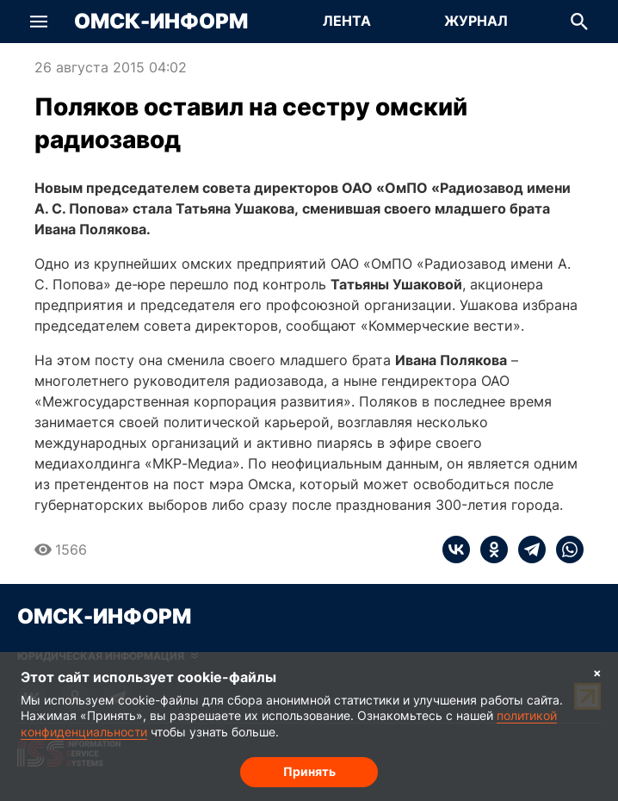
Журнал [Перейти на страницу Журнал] (476, 20)
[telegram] (527, 549)
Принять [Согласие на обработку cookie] (309, 771)
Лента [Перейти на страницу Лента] (347, 20)
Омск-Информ (161, 21)
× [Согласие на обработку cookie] (597, 672)
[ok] (489, 549)
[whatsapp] (565, 549)
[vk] (456, 549)
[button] (38, 21)
